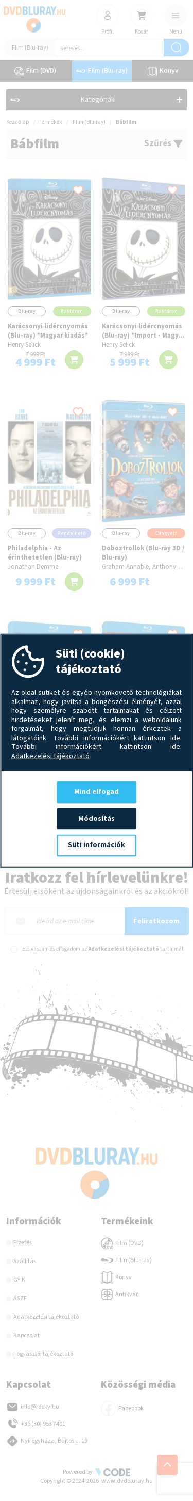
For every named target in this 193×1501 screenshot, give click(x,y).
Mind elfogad (96, 792)
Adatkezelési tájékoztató (50, 756)
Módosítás (96, 818)
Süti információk (96, 845)
